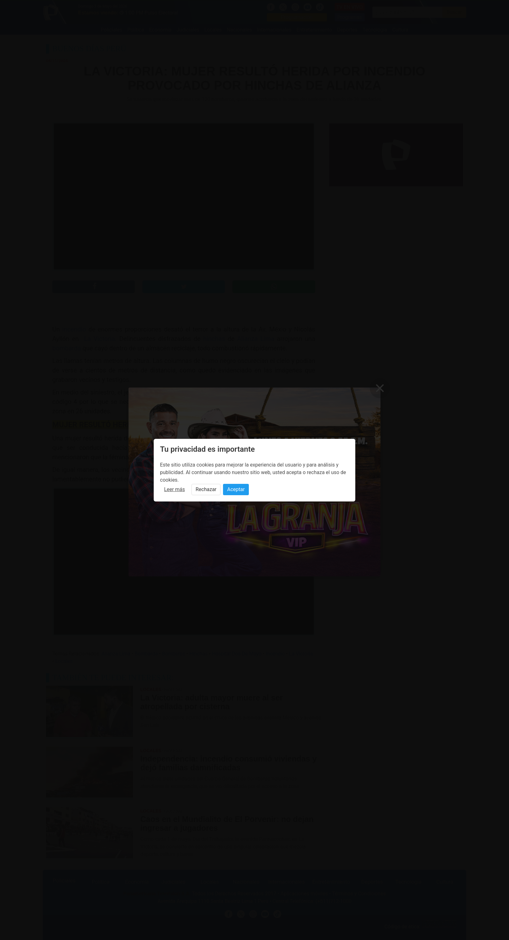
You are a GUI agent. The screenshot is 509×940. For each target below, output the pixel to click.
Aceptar (236, 489)
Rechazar (206, 489)
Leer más (174, 489)
